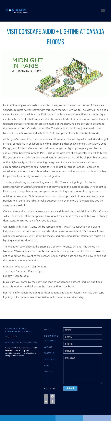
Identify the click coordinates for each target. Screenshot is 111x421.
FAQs (46, 365)
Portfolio (49, 353)
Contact (48, 372)
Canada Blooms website (60, 286)
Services (48, 347)
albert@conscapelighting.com (21, 342)
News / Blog (50, 359)
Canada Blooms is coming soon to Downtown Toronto (59, 105)
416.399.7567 (11, 337)
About (47, 329)
